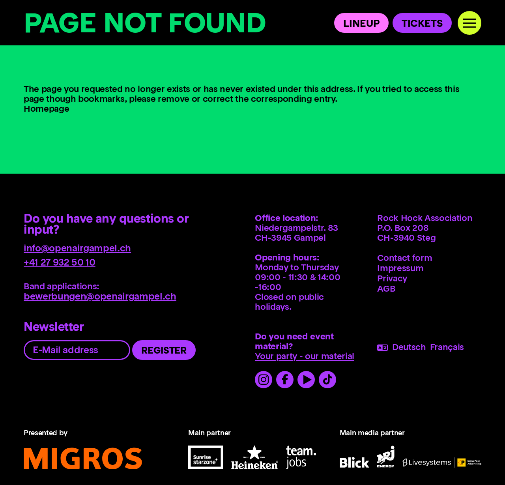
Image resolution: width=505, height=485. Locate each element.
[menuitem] (430, 258)
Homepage (46, 109)
